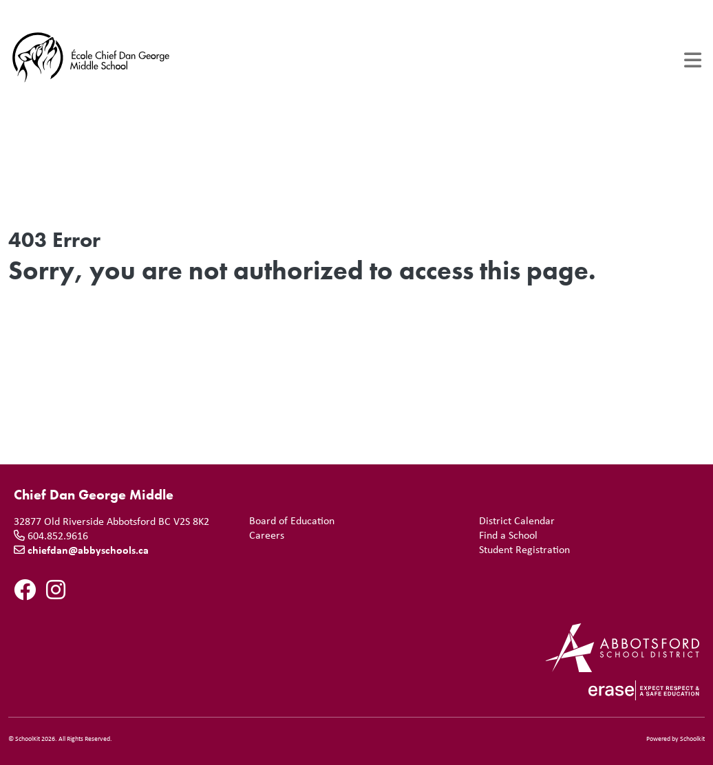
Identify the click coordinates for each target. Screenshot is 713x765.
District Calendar (514, 520)
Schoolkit (692, 738)
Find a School (505, 535)
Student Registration (521, 549)
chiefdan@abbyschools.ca (88, 549)
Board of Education (289, 520)
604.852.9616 (58, 535)
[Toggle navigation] (693, 60)
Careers (264, 535)
